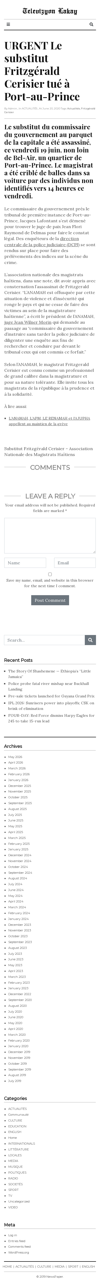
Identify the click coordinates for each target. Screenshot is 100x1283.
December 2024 (19, 855)
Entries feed (16, 1241)
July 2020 (15, 1011)
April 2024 (15, 901)
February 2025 (19, 844)
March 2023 (17, 977)
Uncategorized (19, 1201)
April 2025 (15, 832)
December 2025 (19, 786)
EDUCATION (17, 1126)
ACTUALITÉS (17, 1109)
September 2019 (19, 1069)
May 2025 (15, 826)
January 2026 (18, 780)
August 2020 (17, 1006)
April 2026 (15, 762)
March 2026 (17, 768)
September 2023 (20, 942)
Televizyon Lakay (50, 10)
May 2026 (15, 757)
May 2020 (15, 1023)
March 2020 (17, 1035)
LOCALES (15, 1155)
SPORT (13, 1190)
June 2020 (15, 1017)
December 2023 (19, 925)
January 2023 (18, 988)
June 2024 (16, 890)
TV (10, 1195)
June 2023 (15, 959)
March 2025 (17, 838)
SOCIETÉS (15, 1184)
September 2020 (20, 1000)
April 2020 (15, 1029)
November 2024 (19, 861)
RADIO (13, 1178)
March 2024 (17, 907)
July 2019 (14, 1081)
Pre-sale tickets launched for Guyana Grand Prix (51, 696)
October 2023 (17, 936)
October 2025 (17, 797)
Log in (12, 1235)
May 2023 (15, 965)
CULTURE (15, 1120)
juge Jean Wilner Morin (27, 322)
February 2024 (19, 913)
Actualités (73, 108)
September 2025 (20, 803)
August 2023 (17, 948)
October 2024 (18, 867)
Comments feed (19, 1246)
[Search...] (44, 640)
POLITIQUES (17, 1172)
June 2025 (15, 820)
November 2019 (19, 1058)
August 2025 (17, 809)
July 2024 (15, 884)
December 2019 (19, 1052)
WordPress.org (18, 1252)
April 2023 (15, 971)
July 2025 (15, 815)
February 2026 (19, 774)
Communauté (18, 1114)
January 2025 (18, 849)
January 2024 (18, 919)
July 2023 (15, 954)
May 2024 (15, 896)
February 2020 (19, 1040)
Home (12, 1138)
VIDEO (13, 1207)
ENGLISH (14, 1132)
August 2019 (17, 1075)
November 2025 (19, 791)
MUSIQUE (15, 1167)
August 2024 (17, 878)
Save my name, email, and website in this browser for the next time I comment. (50, 583)
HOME (7, 1266)
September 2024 (20, 873)
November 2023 (19, 930)
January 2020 (18, 1046)
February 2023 (19, 982)
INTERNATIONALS (21, 1143)
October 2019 (17, 1063)
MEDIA (13, 1161)
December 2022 (19, 994)
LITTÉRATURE (18, 1149)
